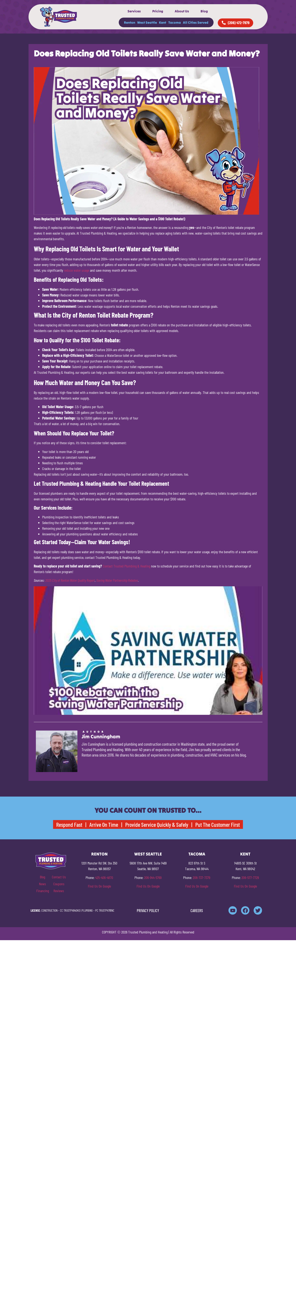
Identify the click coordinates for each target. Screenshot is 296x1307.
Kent (162, 22)
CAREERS (196, 910)
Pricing (157, 11)
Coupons (58, 883)
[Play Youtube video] (148, 650)
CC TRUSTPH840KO (70, 910)
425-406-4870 (104, 877)
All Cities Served (195, 22)
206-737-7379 (201, 877)
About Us (182, 11)
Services (134, 11)
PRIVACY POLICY (148, 910)
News (42, 883)
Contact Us (59, 877)
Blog (204, 11)
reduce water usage (76, 270)
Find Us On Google (99, 886)
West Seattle (147, 22)
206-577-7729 (250, 877)
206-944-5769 (153, 877)
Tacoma (174, 22)
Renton (129, 22)
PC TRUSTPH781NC (104, 910)
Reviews (58, 890)
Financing (42, 890)
